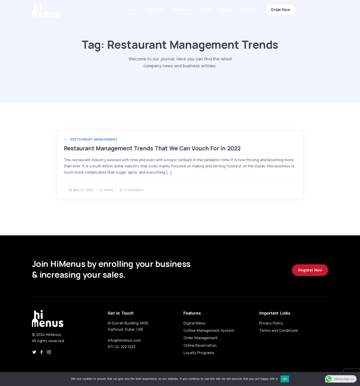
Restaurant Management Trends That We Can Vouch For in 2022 (162, 151)
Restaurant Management (99, 143)
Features (181, 9)
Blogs (225, 9)
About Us (155, 9)
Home (132, 9)
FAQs (206, 9)
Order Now (280, 9)
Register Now (310, 277)
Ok (285, 378)
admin (106, 196)
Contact (247, 9)
